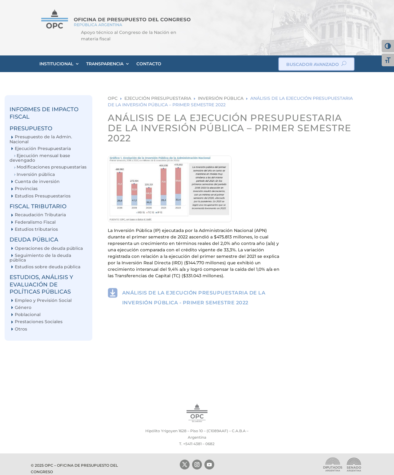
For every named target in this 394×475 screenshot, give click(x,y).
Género (23, 307)
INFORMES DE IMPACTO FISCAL (44, 113)
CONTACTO (148, 64)
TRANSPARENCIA (104, 64)
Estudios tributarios (36, 229)
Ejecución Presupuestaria (43, 148)
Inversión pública (36, 174)
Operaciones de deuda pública (49, 248)
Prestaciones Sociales (38, 321)
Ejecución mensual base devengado (40, 157)
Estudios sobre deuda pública (47, 267)
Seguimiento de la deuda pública (40, 257)
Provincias (26, 188)
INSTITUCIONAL (56, 64)
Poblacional (28, 314)
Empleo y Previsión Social (43, 300)
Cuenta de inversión (37, 181)
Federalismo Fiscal (35, 222)
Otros (21, 329)
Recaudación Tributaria (40, 215)
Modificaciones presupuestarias (51, 167)
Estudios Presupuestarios (42, 196)
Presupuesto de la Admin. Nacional (41, 139)
